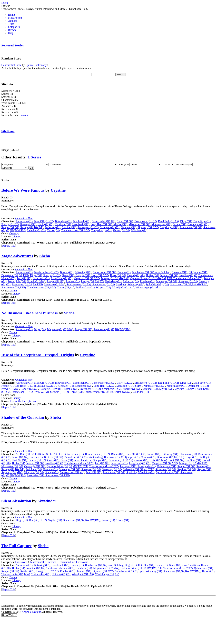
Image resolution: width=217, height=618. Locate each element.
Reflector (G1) (53, 227)
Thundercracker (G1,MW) (75, 230)
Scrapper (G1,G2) (110, 227)
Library (16, 236)
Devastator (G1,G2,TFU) (15, 275)
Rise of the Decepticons (23, 401)
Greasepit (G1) (28, 224)
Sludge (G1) (52, 472)
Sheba (44, 256)
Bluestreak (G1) (188, 454)
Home (11, 14)
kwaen (24, 115)
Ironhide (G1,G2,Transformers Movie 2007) (69, 463)
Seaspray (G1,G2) (112, 469)
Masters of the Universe (43, 562)
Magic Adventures (17, 256)
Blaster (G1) (67, 272)
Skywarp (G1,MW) (148, 227)
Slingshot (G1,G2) (34, 472)
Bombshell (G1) (82, 221)
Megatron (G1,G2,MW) (87, 278)
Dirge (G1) (186, 221)
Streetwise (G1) (35, 475)
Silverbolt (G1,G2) (165, 469)
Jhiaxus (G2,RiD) (46, 385)
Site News (7, 131)
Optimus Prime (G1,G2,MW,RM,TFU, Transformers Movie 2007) (166, 278)
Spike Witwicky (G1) (157, 284)
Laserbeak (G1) (80, 224)
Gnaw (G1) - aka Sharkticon (76, 460)
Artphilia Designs (31, 611)
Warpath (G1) (103, 287)
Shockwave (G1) (132, 388)
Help (10, 33)
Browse (12, 29)
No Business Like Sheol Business (29, 313)
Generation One (24, 218)
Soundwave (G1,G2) (191, 227)
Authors (12, 20)
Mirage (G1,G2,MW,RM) (115, 278)
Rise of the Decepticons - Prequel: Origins (37, 355)
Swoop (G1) (108, 520)
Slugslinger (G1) (169, 227)
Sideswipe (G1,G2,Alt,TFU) (27, 284)
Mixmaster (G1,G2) (139, 224)
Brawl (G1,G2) (125, 221)
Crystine (58, 190)
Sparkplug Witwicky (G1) (130, 284)
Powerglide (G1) (17, 281)
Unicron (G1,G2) (61, 574)
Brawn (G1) (124, 272)
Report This (8, 245)
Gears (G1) (68, 275)
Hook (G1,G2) (45, 224)
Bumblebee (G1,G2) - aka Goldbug (151, 272)
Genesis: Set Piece (11, 65)
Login (4, 2)
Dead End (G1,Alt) (168, 221)
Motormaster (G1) (161, 224)
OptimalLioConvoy (36, 65)
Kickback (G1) (63, 224)
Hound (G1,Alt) (136, 275)
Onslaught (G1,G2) (198, 224)
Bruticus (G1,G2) (53, 457)
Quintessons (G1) (166, 466)
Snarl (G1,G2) (93, 472)
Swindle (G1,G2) (36, 230)
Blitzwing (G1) (63, 221)
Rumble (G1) (69, 227)
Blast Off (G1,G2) (44, 221)
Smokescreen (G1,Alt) (78, 284)
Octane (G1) (179, 224)
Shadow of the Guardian (22, 417)
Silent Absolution (16, 501)
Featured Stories (12, 45)
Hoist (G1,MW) (100, 275)
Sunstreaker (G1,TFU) (13, 287)
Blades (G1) (117, 454)
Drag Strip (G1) (202, 221)
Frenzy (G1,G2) (10, 224)
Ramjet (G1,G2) (10, 227)
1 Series (34, 157)
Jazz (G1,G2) (24, 278)
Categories (14, 26)
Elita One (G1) (146, 565)
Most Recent (15, 17)
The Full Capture (16, 545)
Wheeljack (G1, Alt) (123, 287)
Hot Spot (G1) (193, 460)
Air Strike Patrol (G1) (54, 454)
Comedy (14, 233)
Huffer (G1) (152, 275)
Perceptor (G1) (128, 466)
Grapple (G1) (82, 275)
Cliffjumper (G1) (198, 272)
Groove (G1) (141, 460)
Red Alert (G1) (113, 281)
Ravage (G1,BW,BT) (31, 227)
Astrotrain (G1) (24, 221)
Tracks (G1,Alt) (65, 287)
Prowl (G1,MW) (36, 281)
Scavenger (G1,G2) (88, 227)
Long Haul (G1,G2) (101, 224)
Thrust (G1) (53, 230)
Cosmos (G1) (148, 457)
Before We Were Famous (22, 190)
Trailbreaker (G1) (85, 287)
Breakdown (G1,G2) (145, 221)
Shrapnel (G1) (128, 227)
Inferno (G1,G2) (169, 275)
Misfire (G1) (120, 224)
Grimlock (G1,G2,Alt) (121, 460)
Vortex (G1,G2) (121, 230)
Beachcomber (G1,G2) (46, 272)
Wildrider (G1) (139, 230)
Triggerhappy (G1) (101, 230)
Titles (11, 23)
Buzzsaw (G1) (179, 272)
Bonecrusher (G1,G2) (103, 221)
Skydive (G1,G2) (186, 469)
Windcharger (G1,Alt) (148, 287)
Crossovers (21, 562)
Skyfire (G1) (166, 388)
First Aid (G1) (19, 460)
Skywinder (46, 501)
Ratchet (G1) (73, 281)
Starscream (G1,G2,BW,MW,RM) (188, 284)
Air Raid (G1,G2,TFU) (28, 454)
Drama (13, 290)
